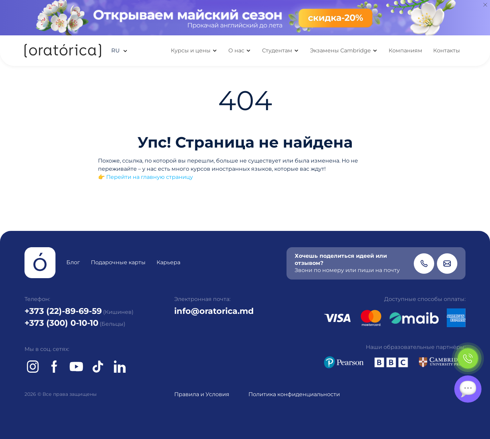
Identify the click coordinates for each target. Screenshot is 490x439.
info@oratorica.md (214, 311)
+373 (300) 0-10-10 (61, 323)
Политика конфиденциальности (294, 394)
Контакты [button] (446, 50)
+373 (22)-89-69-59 (63, 311)
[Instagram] (32, 366)
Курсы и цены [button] (191, 50)
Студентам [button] (277, 50)
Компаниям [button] (405, 50)
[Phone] (424, 263)
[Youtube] (76, 366)
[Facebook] (54, 366)
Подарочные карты (118, 262)
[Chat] (467, 389)
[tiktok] (98, 366)
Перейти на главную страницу (149, 177)
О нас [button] (236, 50)
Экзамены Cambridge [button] (340, 50)
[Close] (485, 5)
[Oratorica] (62, 50)
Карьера (168, 262)
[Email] (447, 263)
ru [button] (116, 50)
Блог (73, 262)
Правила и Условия (201, 394)
